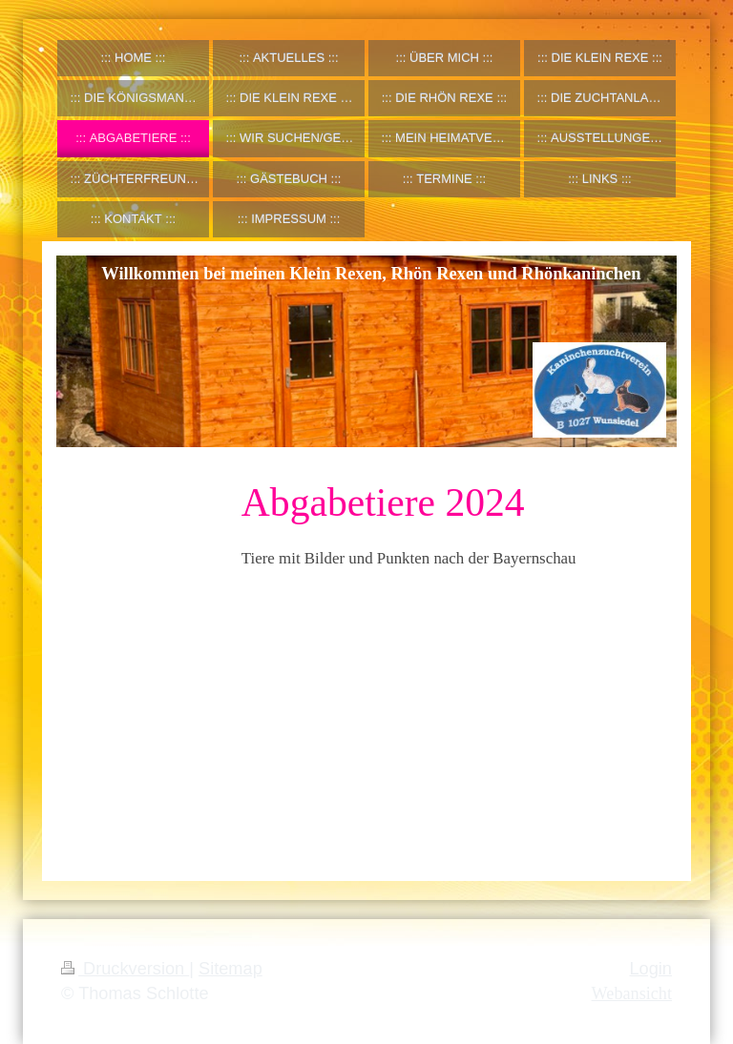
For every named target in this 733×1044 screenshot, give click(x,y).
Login (650, 968)
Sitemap (230, 968)
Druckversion (125, 968)
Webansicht (632, 993)
